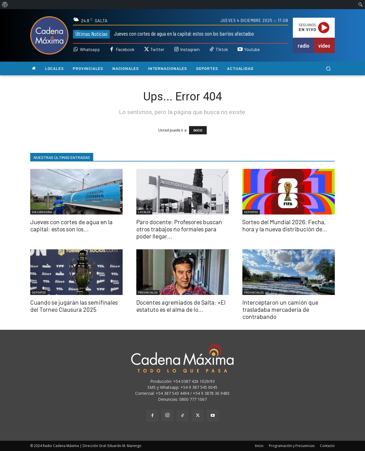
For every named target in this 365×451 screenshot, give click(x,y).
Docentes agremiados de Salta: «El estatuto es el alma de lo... (181, 306)
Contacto (327, 445)
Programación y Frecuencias (292, 445)
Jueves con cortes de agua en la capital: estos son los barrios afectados (184, 33)
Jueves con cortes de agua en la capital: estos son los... (71, 225)
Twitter (157, 49)
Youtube (252, 49)
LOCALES (144, 212)
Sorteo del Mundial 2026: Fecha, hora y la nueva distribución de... (284, 225)
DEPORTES (251, 212)
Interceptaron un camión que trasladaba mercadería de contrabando (280, 309)
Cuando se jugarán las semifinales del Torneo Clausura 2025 (74, 306)
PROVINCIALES (148, 292)
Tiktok (222, 49)
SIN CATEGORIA (42, 212)
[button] (328, 68)
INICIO (197, 130)
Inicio (259, 445)
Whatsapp (90, 49)
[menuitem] (5, 4)
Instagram (190, 49)
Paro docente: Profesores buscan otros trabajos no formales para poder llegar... (179, 229)
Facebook (125, 49)
